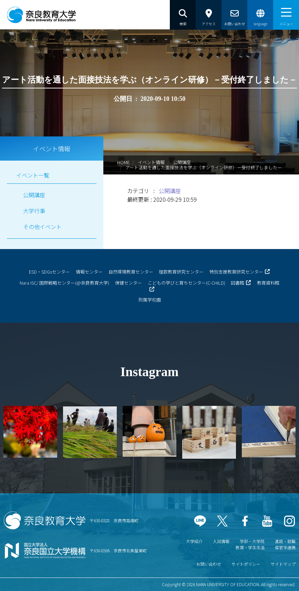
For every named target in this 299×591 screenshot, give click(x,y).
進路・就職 (285, 541)
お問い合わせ (208, 564)
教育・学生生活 (250, 547)
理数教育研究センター (181, 271)
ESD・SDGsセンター (49, 271)
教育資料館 (268, 282)
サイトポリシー (245, 564)
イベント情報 (151, 162)
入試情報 (221, 541)
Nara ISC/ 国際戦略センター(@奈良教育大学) (64, 282)
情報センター (89, 271)
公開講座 (182, 162)
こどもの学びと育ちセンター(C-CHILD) (186, 282)
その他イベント (42, 226)
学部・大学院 (252, 541)
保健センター (128, 282)
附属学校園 (149, 299)
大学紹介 (194, 541)
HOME (123, 162)
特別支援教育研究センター (236, 271)
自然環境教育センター (131, 271)
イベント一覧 (32, 175)
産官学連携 (285, 547)
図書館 (237, 282)
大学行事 (34, 211)
